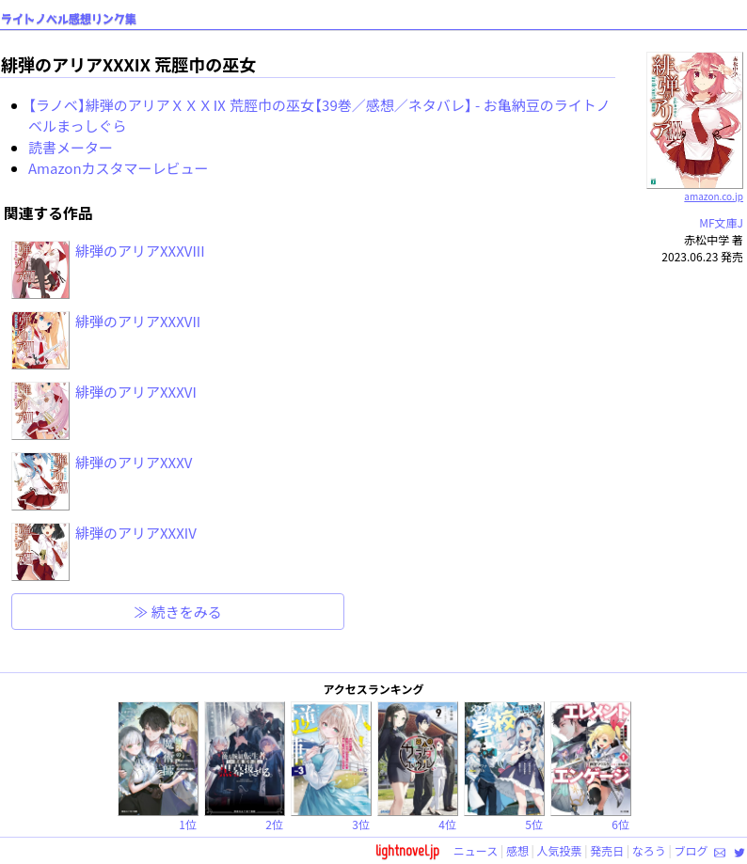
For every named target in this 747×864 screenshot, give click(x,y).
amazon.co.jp (694, 189)
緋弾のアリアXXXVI (136, 391)
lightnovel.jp (407, 850)
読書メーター (70, 147)
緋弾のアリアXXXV (133, 462)
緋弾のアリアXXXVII (137, 321)
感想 (517, 850)
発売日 (607, 850)
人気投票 (559, 850)
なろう (649, 850)
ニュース (475, 850)
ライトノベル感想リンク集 (68, 19)
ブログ (690, 850)
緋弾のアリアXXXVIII (140, 250)
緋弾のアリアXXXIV (136, 532)
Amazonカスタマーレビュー (118, 168)
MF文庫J (721, 222)
